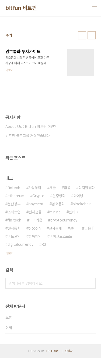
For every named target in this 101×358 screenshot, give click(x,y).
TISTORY (52, 351)
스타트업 (14, 212)
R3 (43, 244)
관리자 (69, 351)
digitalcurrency (20, 244)
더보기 (9, 253)
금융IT (89, 228)
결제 (73, 228)
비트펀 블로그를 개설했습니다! (27, 136)
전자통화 (14, 228)
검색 (90, 283)
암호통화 (58, 204)
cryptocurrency (63, 220)
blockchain (82, 204)
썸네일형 (82, 35)
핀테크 (73, 212)
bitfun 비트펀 (21, 8)
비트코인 (14, 236)
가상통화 (34, 188)
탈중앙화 (59, 196)
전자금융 (35, 212)
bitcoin (35, 228)
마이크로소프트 (61, 236)
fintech (14, 188)
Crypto (38, 196)
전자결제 (55, 228)
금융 (67, 188)
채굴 (52, 188)
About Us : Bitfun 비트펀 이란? (30, 126)
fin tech (14, 220)
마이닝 (78, 196)
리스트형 (92, 35)
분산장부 (14, 204)
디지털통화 (86, 188)
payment (36, 204)
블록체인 (35, 236)
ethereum (16, 196)
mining (55, 212)
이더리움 (35, 220)
